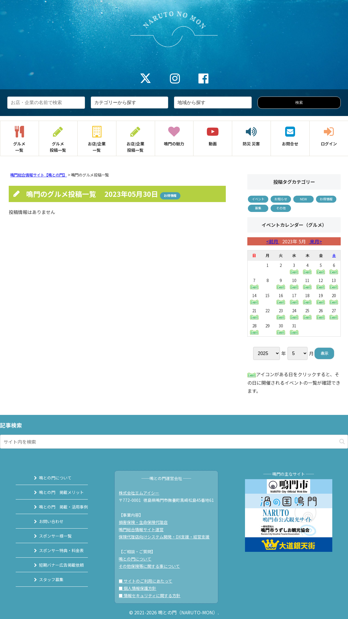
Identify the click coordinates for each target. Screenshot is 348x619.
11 (307, 283)
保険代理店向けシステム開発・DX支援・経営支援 (167, 537)
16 (280, 298)
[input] (174, 442)
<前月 (272, 241)
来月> (315, 241)
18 (307, 298)
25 (307, 313)
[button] (342, 441)
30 (280, 328)
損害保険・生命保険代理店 (146, 522)
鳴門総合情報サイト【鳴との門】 (38, 175)
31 (294, 328)
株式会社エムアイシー (142, 493)
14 (254, 298)
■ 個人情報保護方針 (140, 588)
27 (333, 313)
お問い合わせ (44, 521)
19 (320, 298)
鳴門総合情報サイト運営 (144, 529)
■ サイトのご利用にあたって (148, 581)
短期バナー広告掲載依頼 (54, 565)
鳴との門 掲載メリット (54, 492)
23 (280, 313)
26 (320, 313)
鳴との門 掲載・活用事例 (56, 507)
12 (320, 283)
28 (254, 328)
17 (294, 298)
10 (294, 283)
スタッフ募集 (44, 579)
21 (254, 313)
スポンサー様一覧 (48, 536)
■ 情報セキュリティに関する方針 (153, 595)
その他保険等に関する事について (152, 566)
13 (333, 283)
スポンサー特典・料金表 (54, 550)
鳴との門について (48, 478)
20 (333, 298)
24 (294, 313)
